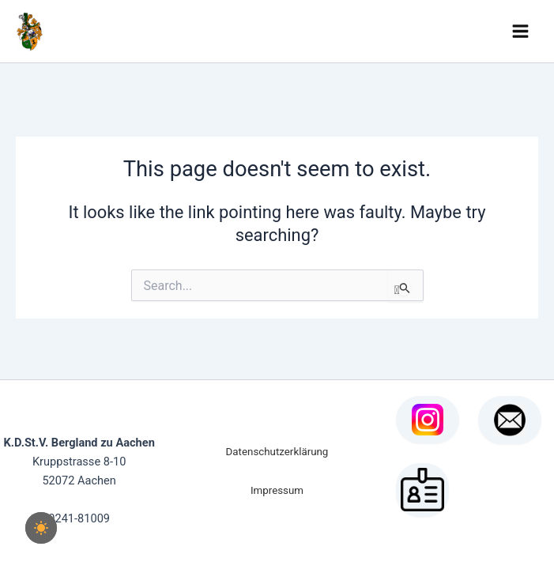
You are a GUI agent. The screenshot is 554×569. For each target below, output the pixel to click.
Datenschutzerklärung (277, 452)
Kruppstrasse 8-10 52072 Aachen (79, 461)
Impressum (277, 490)
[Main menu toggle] (520, 31)
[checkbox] (41, 528)
